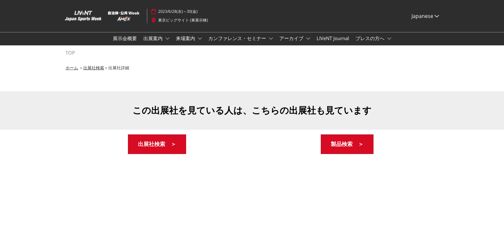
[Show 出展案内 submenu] (167, 44)
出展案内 (153, 44)
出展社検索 (93, 73)
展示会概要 (125, 44)
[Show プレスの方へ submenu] (389, 44)
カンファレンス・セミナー (237, 44)
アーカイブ (292, 44)
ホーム (72, 73)
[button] (157, 150)
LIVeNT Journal (333, 44)
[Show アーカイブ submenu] (308, 44)
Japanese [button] (425, 22)
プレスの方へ (371, 44)
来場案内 (186, 44)
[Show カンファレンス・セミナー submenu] (271, 44)
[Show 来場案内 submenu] (200, 44)
